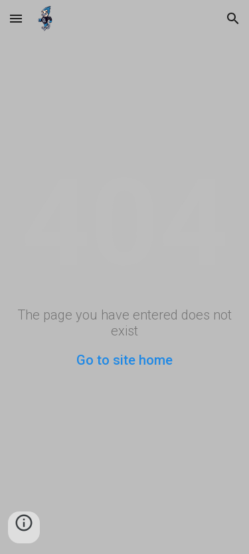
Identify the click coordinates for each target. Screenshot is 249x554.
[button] (16, 18)
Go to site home (124, 360)
